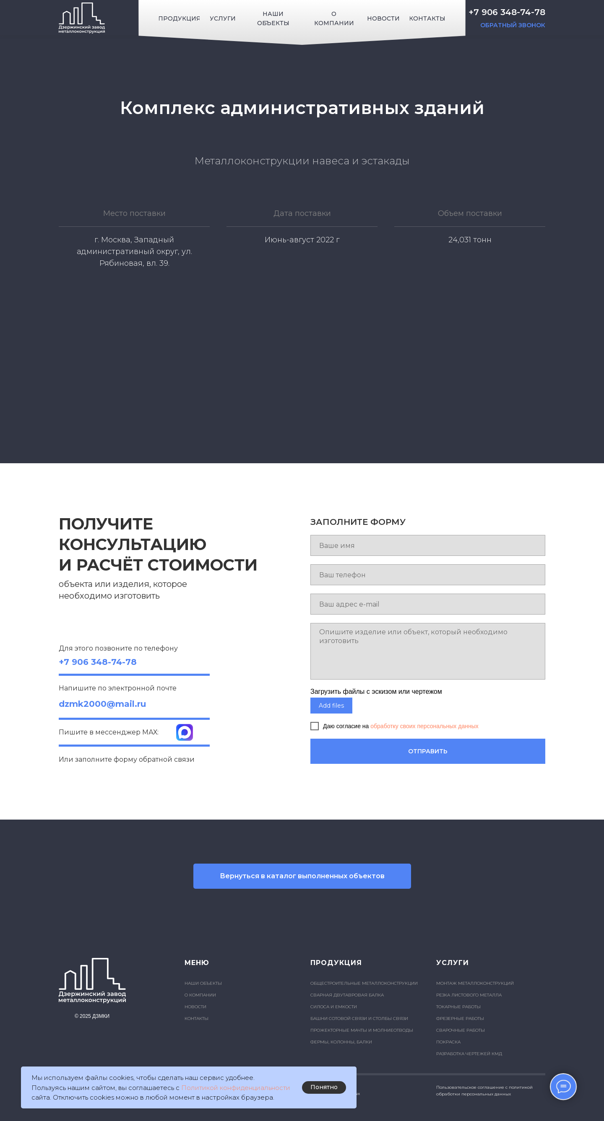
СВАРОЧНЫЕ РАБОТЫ (460, 1030)
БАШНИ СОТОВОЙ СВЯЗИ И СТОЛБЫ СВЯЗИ (359, 1018)
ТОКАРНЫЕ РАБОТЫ (458, 1006)
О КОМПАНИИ (200, 995)
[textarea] (427, 651)
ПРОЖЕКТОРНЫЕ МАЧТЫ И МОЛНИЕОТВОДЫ (361, 1030)
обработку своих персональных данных (424, 726)
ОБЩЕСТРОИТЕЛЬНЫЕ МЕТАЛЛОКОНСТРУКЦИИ (364, 983)
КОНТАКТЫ (196, 1018)
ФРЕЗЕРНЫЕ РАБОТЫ (460, 1018)
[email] (427, 604)
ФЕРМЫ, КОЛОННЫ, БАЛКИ (341, 1042)
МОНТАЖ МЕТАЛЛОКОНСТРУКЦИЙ (475, 983)
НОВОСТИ (195, 1006)
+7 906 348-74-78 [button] (507, 12)
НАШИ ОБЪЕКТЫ (203, 983)
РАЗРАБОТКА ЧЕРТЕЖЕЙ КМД (469, 1053)
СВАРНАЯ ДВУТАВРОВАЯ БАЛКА (347, 995)
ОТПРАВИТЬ (428, 751)
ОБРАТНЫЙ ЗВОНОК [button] (512, 25)
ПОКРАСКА (448, 1042)
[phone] (427, 574)
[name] (427, 545)
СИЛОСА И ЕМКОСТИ (333, 1006)
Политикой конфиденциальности (235, 1088)
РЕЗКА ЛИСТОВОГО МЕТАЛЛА (469, 995)
